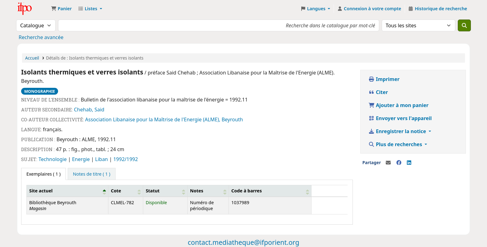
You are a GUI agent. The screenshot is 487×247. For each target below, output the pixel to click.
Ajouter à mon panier (398, 105)
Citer (378, 92)
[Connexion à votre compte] (369, 9)
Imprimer (383, 79)
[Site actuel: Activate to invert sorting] (67, 190)
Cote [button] (116, 191)
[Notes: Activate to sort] (208, 190)
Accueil (32, 58)
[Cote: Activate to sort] (125, 190)
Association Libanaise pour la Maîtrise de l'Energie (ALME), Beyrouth (164, 119)
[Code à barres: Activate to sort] (270, 190)
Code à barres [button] (246, 191)
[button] (61, 9)
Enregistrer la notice (397, 131)
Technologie (53, 159)
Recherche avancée (41, 37)
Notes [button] (196, 191)
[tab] (92, 174)
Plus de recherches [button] (395, 144)
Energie (81, 159)
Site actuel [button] (40, 191)
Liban (102, 159)
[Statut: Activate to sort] (165, 190)
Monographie (39, 91)
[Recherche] (464, 25)
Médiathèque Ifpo (32, 8)
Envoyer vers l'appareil (400, 118)
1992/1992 (125, 159)
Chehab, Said (89, 109)
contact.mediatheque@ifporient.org (243, 242)
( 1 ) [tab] (43, 174)
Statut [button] (153, 191)
